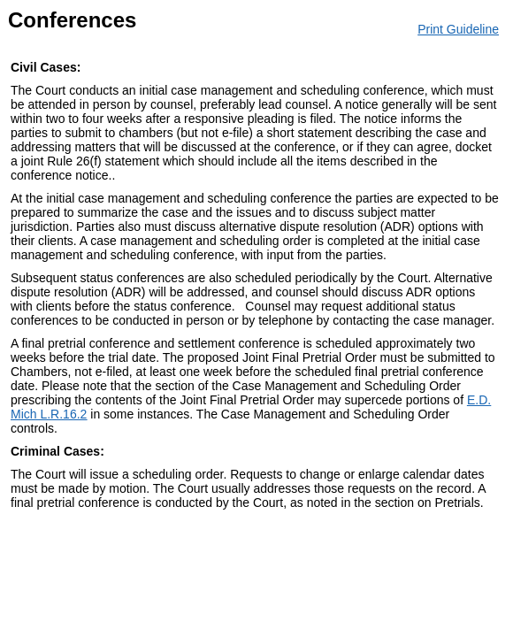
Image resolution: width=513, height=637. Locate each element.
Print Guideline (458, 29)
